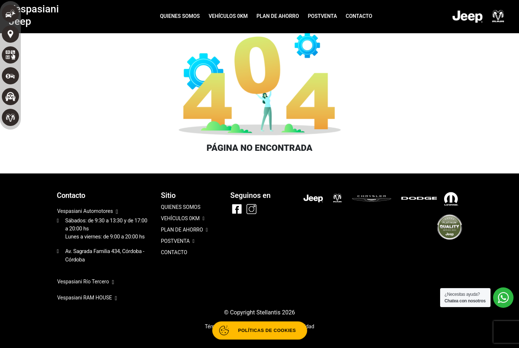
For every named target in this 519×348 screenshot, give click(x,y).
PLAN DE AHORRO (277, 16)
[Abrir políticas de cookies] (260, 330)
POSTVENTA (322, 16)
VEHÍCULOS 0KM (228, 16)
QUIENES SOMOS (180, 16)
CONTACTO (359, 16)
